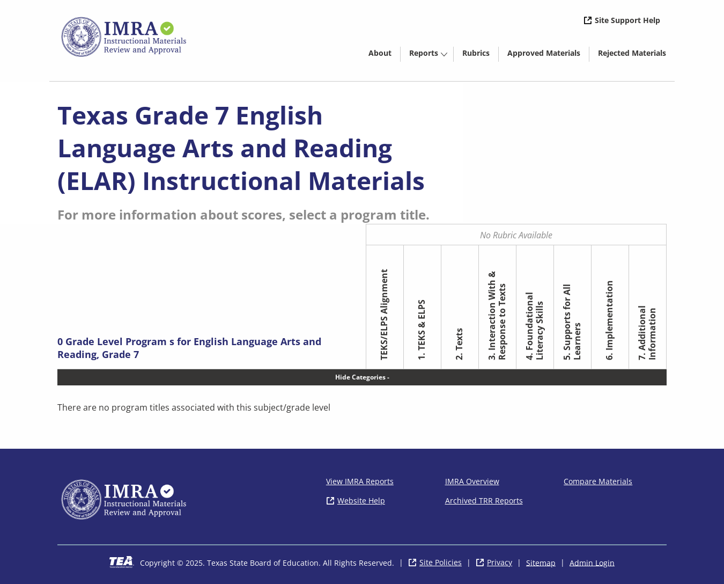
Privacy (499, 562)
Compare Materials (598, 481)
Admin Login (592, 562)
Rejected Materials (636, 55)
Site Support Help (627, 20)
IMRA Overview (472, 481)
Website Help (361, 500)
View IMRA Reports (360, 481)
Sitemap (541, 562)
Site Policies (440, 562)
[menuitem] (380, 52)
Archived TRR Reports (484, 500)
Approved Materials (548, 55)
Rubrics (476, 53)
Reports (423, 53)
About (379, 53)
